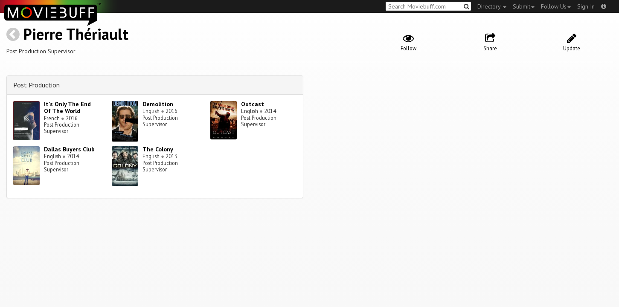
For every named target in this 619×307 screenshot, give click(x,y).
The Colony (157, 149)
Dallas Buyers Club (69, 149)
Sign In (586, 6)
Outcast (252, 104)
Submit (524, 6)
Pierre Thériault (75, 34)
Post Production (36, 85)
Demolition (157, 104)
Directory (491, 6)
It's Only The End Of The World (67, 107)
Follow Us (556, 6)
